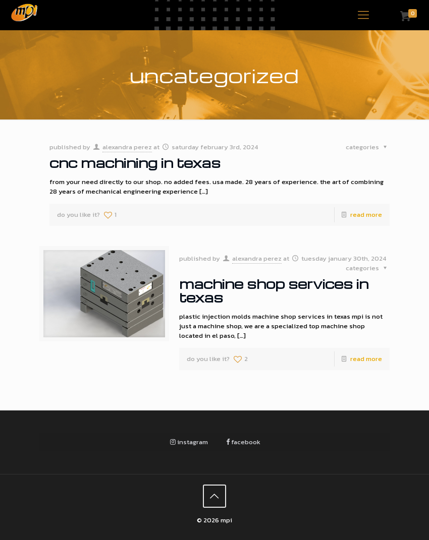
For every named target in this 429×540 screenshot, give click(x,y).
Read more (366, 214)
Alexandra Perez (127, 147)
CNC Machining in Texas (135, 162)
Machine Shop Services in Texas (273, 290)
